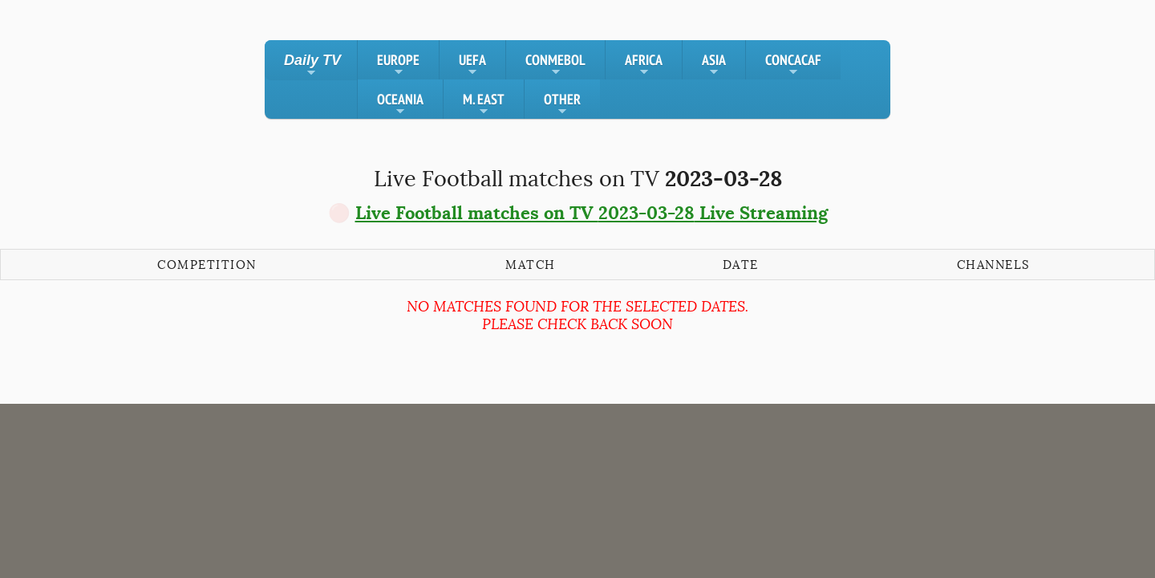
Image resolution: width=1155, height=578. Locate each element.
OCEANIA (400, 104)
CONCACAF (793, 65)
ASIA (714, 65)
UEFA (472, 65)
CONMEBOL (555, 65)
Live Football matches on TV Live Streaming (591, 213)
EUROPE (398, 65)
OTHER (562, 104)
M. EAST (484, 104)
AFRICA (644, 65)
